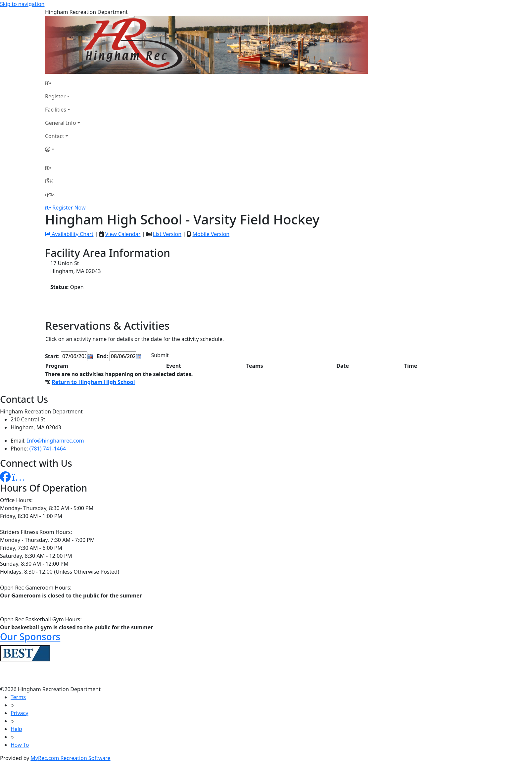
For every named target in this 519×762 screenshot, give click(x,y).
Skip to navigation (22, 4)
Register (55, 96)
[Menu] (49, 194)
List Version (167, 234)
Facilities (55, 109)
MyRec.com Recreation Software (70, 758)
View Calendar (123, 234)
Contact (54, 136)
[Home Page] (62, 83)
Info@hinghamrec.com (55, 440)
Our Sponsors (30, 636)
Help (16, 729)
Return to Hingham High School (93, 382)
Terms (18, 697)
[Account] (62, 149)
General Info (60, 122)
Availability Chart (69, 234)
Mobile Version (210, 234)
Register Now (68, 207)
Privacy (19, 713)
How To (20, 744)
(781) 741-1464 (47, 448)
